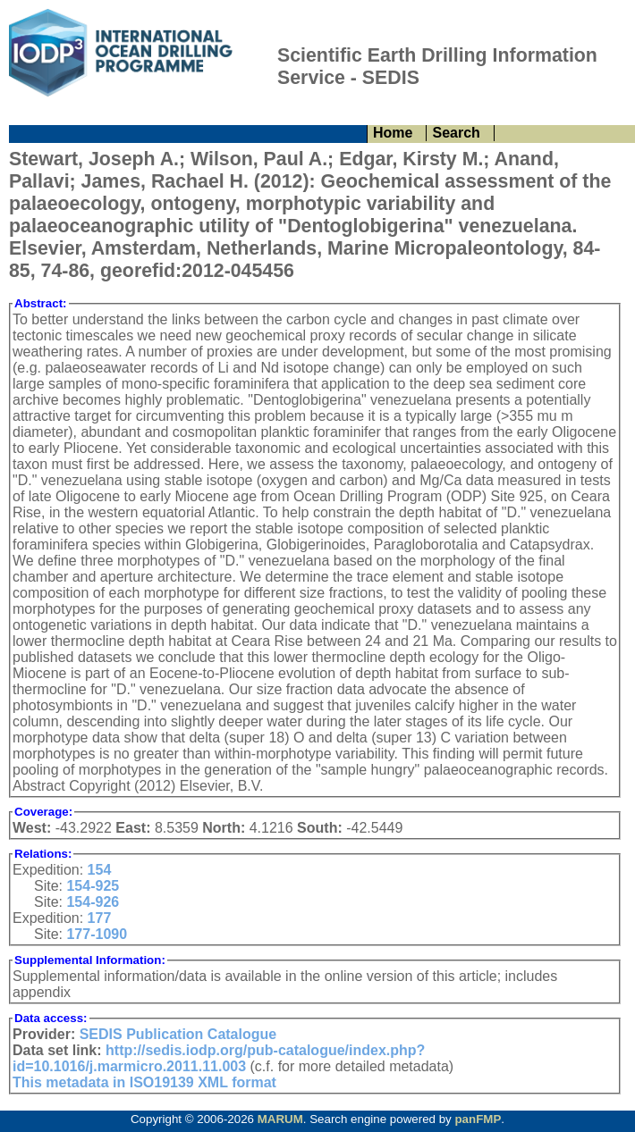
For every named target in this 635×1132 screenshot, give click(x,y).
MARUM (280, 1119)
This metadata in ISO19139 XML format (144, 1082)
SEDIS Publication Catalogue (178, 1034)
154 (100, 869)
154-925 (92, 885)
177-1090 (96, 934)
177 (100, 918)
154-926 (92, 902)
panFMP (477, 1119)
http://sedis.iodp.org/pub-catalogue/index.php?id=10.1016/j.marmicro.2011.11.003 (219, 1058)
